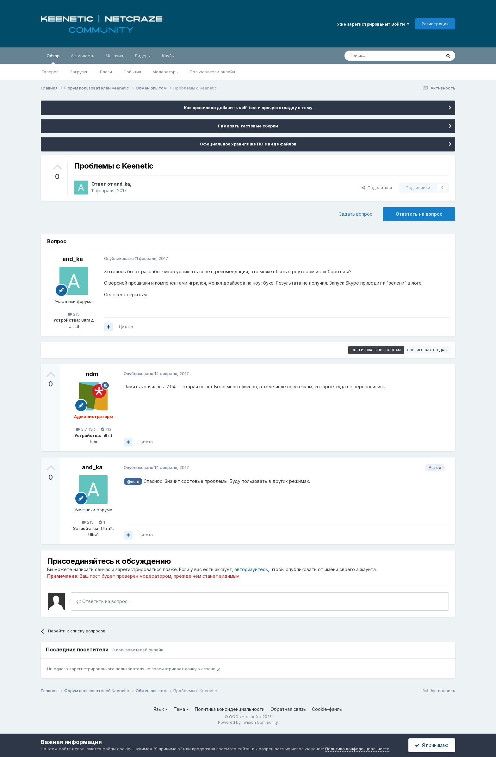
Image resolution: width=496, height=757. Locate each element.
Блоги (106, 71)
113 (106, 429)
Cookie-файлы (327, 709)
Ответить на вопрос (419, 214)
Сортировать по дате (427, 350)
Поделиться (377, 187)
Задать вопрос (355, 214)
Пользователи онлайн (212, 71)
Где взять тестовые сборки (248, 125)
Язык (160, 709)
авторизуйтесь (251, 569)
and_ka (122, 184)
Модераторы (165, 71)
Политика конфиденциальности (229, 709)
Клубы (168, 55)
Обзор (52, 58)
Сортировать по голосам (376, 350)
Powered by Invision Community (248, 722)
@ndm (133, 481)
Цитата (126, 326)
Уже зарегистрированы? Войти (373, 24)
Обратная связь (288, 709)
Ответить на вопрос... (103, 601)
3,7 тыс (86, 429)
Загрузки (79, 71)
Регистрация (435, 23)
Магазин (114, 55)
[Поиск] (378, 56)
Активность (82, 55)
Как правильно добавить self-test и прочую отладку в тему (248, 107)
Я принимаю (432, 745)
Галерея (50, 71)
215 (74, 314)
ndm (92, 374)
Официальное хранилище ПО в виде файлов (248, 143)
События (132, 71)
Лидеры (142, 55)
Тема (181, 709)
